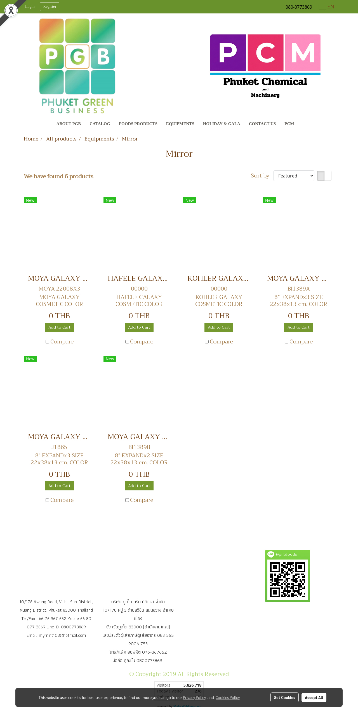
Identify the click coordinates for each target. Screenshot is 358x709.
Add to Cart (59, 327)
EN (326, 6)
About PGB (68, 123)
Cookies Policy (228, 697)
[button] (303, 124)
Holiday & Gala (221, 123)
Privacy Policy (194, 697)
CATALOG (100, 123)
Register (49, 6)
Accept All (314, 697)
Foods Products (138, 123)
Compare (62, 342)
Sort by (262, 176)
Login (29, 6)
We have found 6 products (58, 176)
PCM (289, 123)
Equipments (180, 123)
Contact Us (262, 123)
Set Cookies (284, 697)
